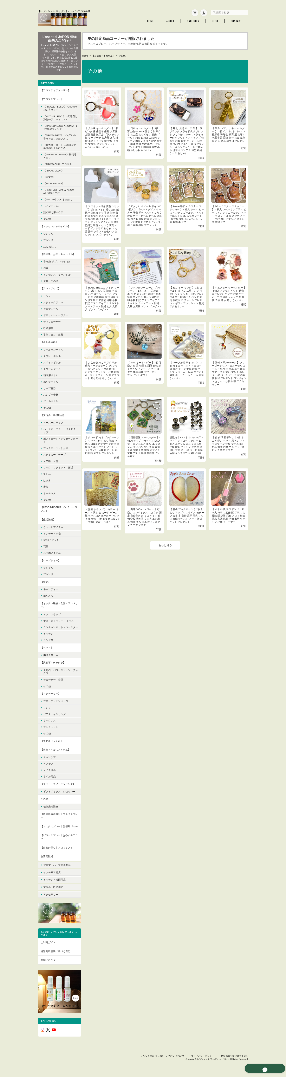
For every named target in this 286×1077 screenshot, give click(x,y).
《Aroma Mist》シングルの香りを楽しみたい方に (58, 136)
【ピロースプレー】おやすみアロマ (57, 846)
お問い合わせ (47, 963)
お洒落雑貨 (46, 865)
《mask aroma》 (53, 182)
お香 (45, 267)
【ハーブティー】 (50, 559)
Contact (236, 20)
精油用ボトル (50, 374)
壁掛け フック (51, 539)
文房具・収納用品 (53, 892)
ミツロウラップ (51, 613)
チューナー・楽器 (53, 682)
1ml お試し (49, 245)
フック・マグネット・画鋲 (58, 466)
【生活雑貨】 (47, 518)
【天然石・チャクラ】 (52, 664)
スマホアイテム (51, 552)
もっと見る (166, 547)
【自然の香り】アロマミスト (56, 856)
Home (150, 20)
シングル (48, 233)
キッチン (48, 636)
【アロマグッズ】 (50, 287)
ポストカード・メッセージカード (58, 439)
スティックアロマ (53, 301)
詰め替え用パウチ (53, 211)
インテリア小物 (51, 532)
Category (193, 20)
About (170, 20)
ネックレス (49, 722)
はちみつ (48, 594)
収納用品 (48, 327)
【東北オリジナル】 (51, 743)
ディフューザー (51, 320)
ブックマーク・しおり (55, 447)
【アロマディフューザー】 (55, 89)
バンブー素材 (50, 393)
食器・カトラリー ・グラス (58, 620)
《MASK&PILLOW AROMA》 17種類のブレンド (57, 126)
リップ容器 (49, 387)
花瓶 (45, 545)
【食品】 (45, 580)
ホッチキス (49, 492)
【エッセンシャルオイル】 (55, 225)
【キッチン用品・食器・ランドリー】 (57, 604)
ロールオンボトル (53, 348)
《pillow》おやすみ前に (57, 198)
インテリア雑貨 (51, 879)
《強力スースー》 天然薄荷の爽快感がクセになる (58, 145)
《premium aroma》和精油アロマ (58, 155)
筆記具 (47, 473)
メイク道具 (49, 772)
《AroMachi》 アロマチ (57, 163)
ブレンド (48, 239)
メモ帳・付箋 (50, 460)
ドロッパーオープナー (55, 314)
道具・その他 (50, 280)
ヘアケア (48, 766)
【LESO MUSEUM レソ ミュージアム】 (57, 508)
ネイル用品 (49, 778)
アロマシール (50, 308)
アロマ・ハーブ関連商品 (56, 873)
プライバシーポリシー (202, 1056)
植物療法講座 (50, 812)
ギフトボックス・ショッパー (58, 795)
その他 (47, 217)
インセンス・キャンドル (56, 273)
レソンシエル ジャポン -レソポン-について (162, 1056)
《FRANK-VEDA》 (53, 169)
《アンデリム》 (51, 205)
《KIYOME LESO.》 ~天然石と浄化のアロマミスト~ (59, 117)
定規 (45, 486)
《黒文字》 (49, 176)
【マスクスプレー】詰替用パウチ (57, 833)
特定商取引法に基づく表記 (55, 954)
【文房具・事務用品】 (104, 55)
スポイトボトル (51, 361)
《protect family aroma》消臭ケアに (58, 190)
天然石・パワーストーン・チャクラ (58, 674)
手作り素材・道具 (53, 333)
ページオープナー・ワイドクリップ (58, 430)
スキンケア (49, 759)
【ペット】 (46, 650)
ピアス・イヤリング (54, 716)
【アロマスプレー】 (51, 98)
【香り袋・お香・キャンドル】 (57, 253)
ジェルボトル (50, 400)
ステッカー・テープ (54, 453)
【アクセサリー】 (50, 696)
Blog (215, 20)
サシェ (47, 295)
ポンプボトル (50, 380)
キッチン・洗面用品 (54, 886)
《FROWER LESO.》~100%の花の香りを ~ (58, 107)
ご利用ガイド (47, 945)
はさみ (47, 479)
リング (47, 709)
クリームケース (51, 368)
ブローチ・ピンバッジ (55, 703)
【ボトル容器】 (49, 341)
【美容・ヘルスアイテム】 (55, 752)
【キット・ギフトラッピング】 (57, 786)
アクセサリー (50, 898)
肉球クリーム (50, 657)
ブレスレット (50, 729)
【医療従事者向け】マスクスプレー (57, 821)
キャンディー (50, 588)
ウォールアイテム (53, 526)
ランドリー (49, 642)
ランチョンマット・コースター (58, 628)
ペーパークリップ (53, 421)
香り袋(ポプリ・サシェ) (56, 260)
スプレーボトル (51, 355)
